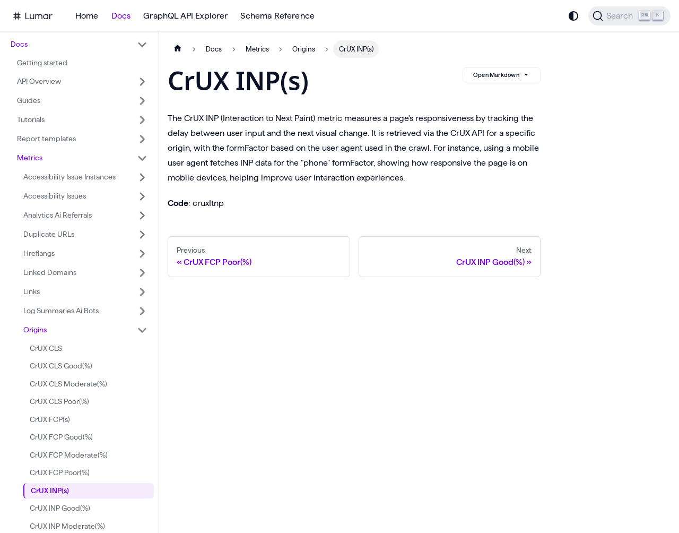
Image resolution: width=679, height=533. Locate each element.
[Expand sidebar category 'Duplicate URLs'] (142, 234)
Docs (121, 15)
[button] (79, 44)
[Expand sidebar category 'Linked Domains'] (142, 272)
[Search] (629, 15)
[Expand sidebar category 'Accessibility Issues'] (142, 196)
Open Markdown (501, 75)
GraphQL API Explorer (185, 15)
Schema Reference (277, 15)
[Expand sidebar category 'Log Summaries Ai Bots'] (142, 311)
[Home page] (178, 49)
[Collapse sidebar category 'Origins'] (142, 330)
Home (87, 15)
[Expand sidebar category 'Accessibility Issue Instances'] (142, 177)
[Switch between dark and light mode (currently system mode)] (573, 15)
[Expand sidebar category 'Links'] (142, 291)
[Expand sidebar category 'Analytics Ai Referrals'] (142, 215)
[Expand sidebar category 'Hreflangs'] (142, 253)
